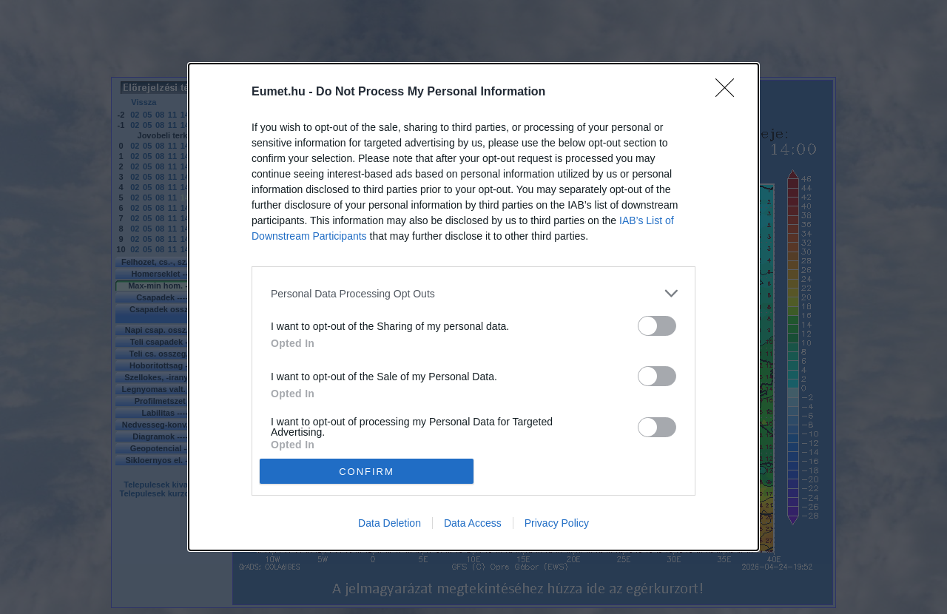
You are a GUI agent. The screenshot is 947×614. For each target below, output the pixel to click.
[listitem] (473, 293)
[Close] (729, 92)
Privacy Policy (557, 523)
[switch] (657, 326)
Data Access (473, 523)
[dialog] (473, 307)
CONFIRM (366, 470)
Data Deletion (389, 523)
